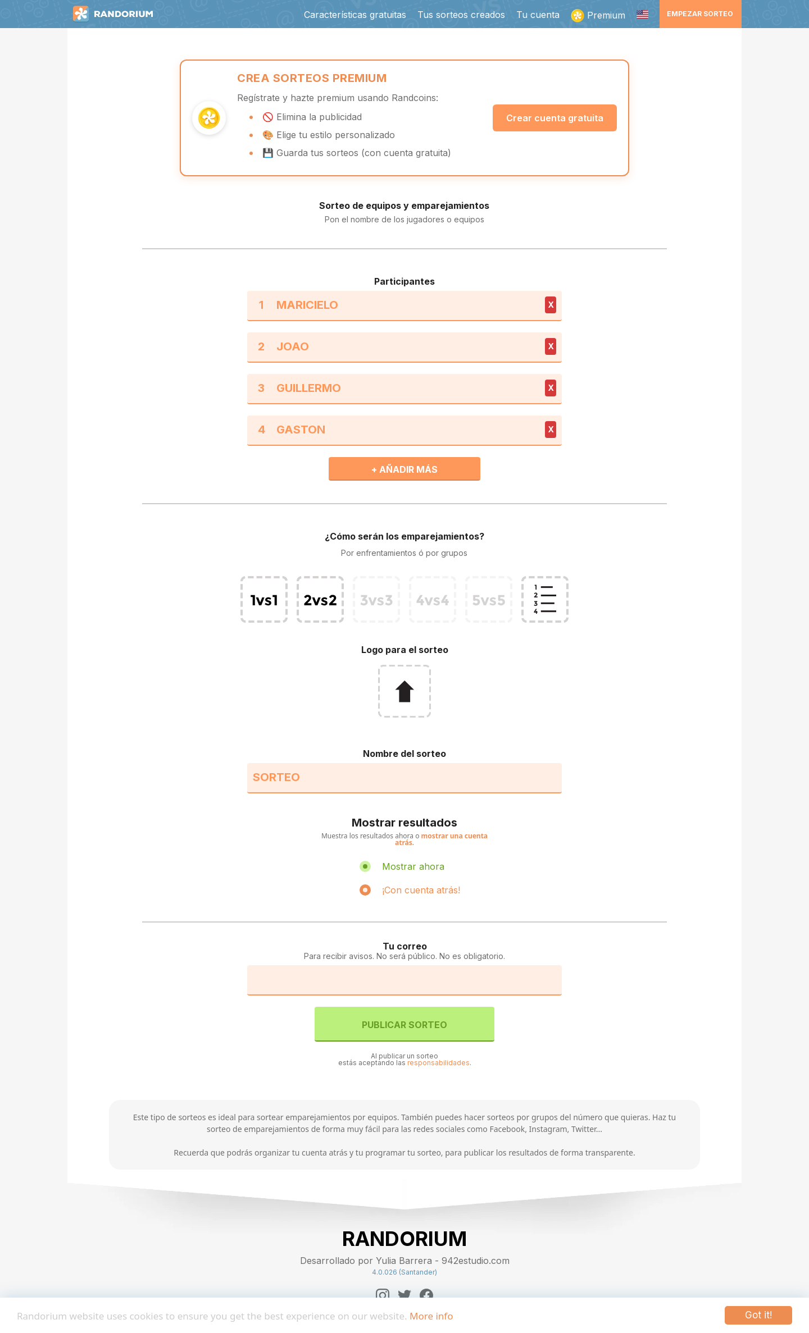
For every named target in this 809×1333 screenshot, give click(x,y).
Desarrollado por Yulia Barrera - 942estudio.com (405, 1260)
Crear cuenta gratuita (554, 118)
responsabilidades (438, 1062)
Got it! (758, 1315)
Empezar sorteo (700, 14)
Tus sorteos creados (461, 14)
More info (431, 1315)
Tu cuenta (538, 14)
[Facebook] (426, 1295)
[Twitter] (404, 1295)
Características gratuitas (355, 14)
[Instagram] (382, 1295)
